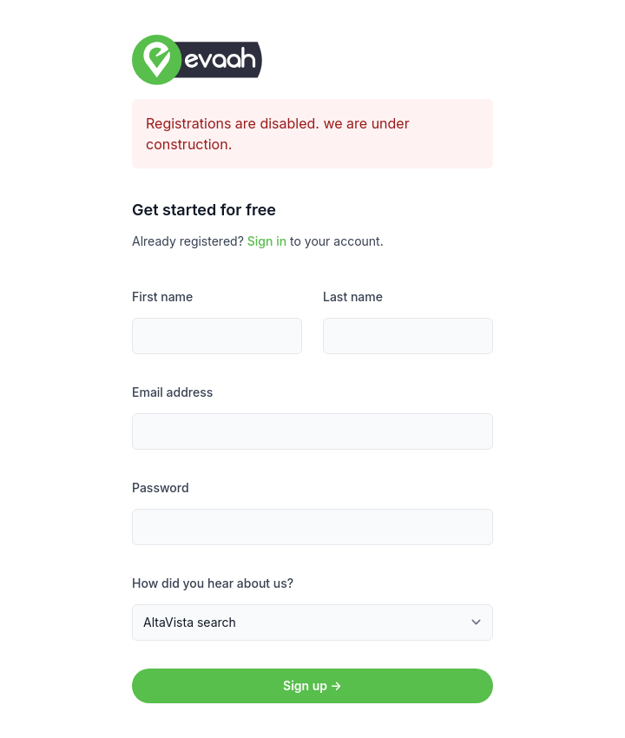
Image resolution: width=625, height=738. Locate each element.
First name (162, 296)
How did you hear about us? (212, 583)
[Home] (312, 60)
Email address (172, 392)
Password (160, 487)
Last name (353, 296)
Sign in (266, 241)
